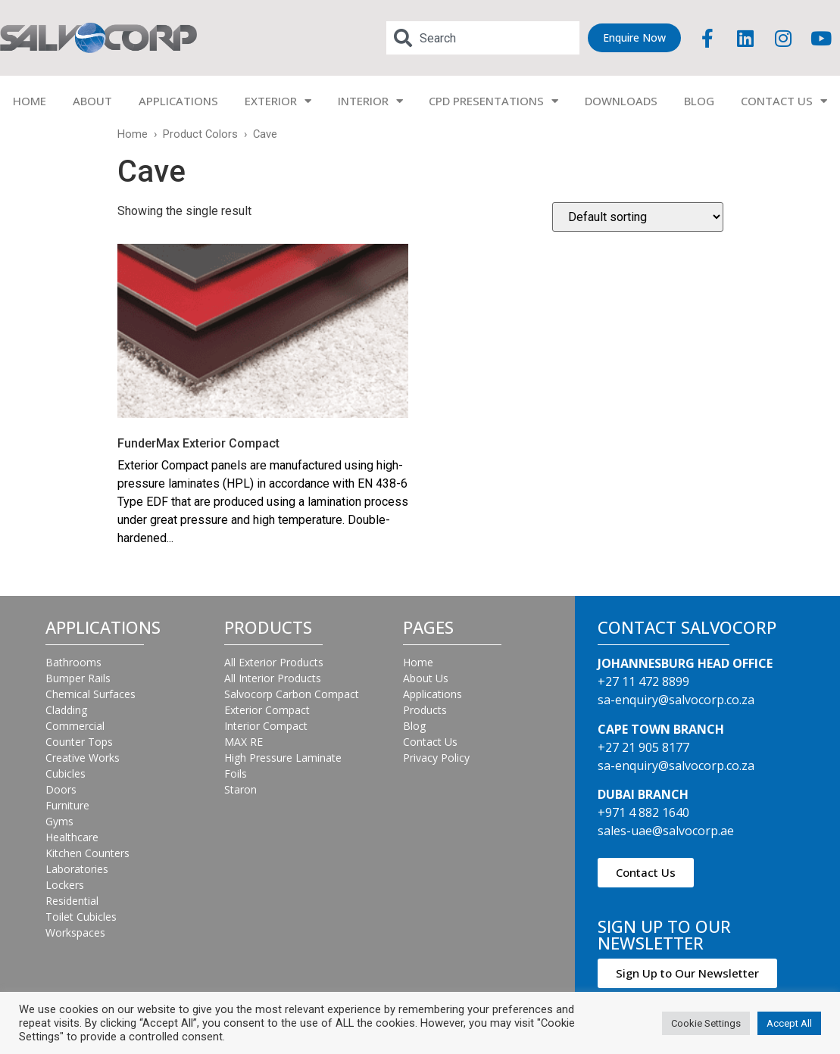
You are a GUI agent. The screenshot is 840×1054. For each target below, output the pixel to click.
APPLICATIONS (178, 100)
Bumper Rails (78, 678)
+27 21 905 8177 (643, 747)
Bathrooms (73, 662)
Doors (61, 789)
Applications (432, 694)
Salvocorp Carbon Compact (291, 694)
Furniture (67, 805)
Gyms (59, 821)
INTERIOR (370, 101)
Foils (235, 773)
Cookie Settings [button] (706, 1023)
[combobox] (482, 38)
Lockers (64, 885)
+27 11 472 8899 (643, 681)
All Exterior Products (273, 662)
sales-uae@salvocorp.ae (666, 830)
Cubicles (65, 773)
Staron (240, 789)
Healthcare (71, 837)
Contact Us (430, 741)
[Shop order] (637, 217)
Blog (414, 726)
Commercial (75, 726)
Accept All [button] (789, 1023)
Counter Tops (79, 741)
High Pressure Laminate (283, 757)
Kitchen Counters (87, 853)
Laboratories (76, 869)
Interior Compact (266, 726)
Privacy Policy (436, 757)
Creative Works (82, 757)
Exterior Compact (267, 710)
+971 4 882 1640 (643, 812)
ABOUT (92, 100)
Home (132, 134)
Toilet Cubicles (81, 916)
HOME (29, 100)
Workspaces (75, 932)
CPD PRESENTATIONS (493, 101)
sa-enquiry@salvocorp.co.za (676, 699)
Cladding (66, 710)
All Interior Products (272, 678)
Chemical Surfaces (90, 694)
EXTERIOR (278, 101)
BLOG (699, 100)
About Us (425, 678)
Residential (71, 900)
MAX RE (243, 741)
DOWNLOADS (621, 100)
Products (425, 710)
